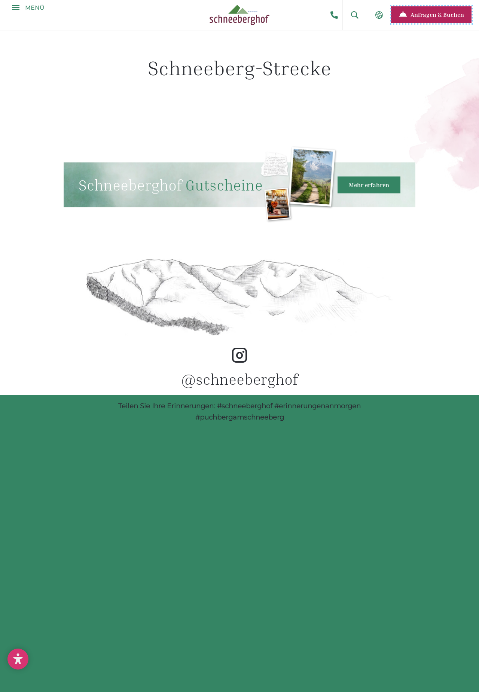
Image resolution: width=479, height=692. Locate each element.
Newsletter (241, 662)
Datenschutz (399, 662)
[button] (355, 15)
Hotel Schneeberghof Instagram (239, 334)
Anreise (186, 662)
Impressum (303, 662)
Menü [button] (34, 14)
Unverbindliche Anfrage (104, 662)
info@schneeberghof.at (329, 628)
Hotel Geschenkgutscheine (239, 184)
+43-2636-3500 (334, 15)
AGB (348, 662)
